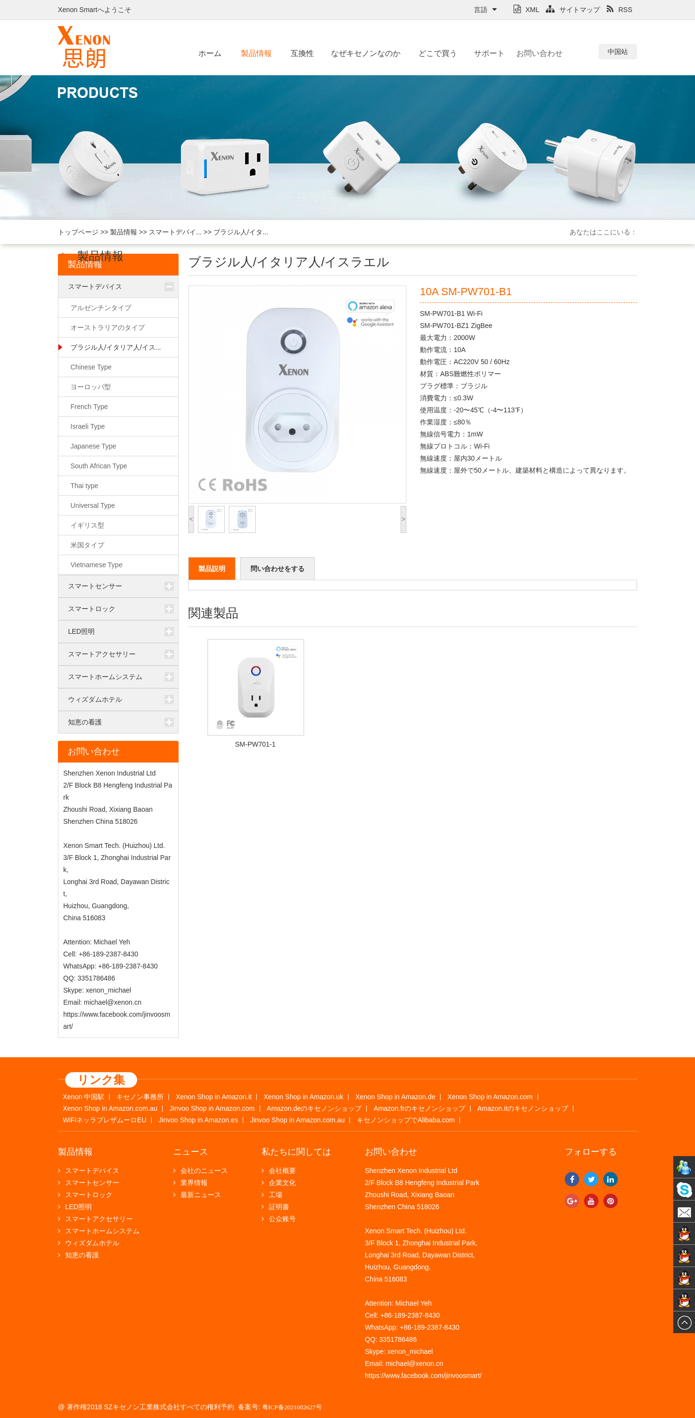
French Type (89, 406)
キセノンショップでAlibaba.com (406, 1120)
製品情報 (255, 53)
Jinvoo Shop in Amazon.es (198, 1120)
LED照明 (81, 631)
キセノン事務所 (140, 1097)
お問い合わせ (523, 53)
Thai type (84, 486)
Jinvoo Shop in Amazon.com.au (297, 1120)
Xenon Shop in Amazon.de (395, 1097)
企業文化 (279, 1182)
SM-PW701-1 (255, 744)
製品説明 (211, 569)
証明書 (275, 1207)
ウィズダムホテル (95, 699)
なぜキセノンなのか (359, 53)
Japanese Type (93, 446)
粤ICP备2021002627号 (292, 1407)
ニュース (190, 1152)
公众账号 (279, 1219)
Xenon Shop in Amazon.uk (303, 1097)
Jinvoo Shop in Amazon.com (212, 1108)
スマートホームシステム (105, 677)
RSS (619, 10)
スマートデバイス (95, 286)
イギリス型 (87, 525)
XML (527, 10)
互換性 (300, 53)
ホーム (210, 53)
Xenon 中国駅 (83, 1097)
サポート (480, 53)
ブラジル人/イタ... (240, 232)
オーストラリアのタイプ (107, 327)
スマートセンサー (95, 586)
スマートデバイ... (175, 232)
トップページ (78, 232)
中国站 (618, 51)
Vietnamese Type (96, 565)
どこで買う (431, 53)
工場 (272, 1195)
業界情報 (190, 1182)
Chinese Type (90, 367)
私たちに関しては (296, 1152)
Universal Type (92, 505)
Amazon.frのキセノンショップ (419, 1108)
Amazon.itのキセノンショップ (522, 1108)
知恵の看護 (85, 722)
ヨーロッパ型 (90, 387)
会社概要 (279, 1170)
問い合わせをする (277, 569)
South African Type (98, 466)
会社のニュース (200, 1170)
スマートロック (91, 609)
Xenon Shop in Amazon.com (490, 1097)
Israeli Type (87, 426)
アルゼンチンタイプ (100, 308)
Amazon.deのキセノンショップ (314, 1108)
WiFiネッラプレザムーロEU (104, 1120)
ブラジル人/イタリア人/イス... (115, 347)
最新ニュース (197, 1195)
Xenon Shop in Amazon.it (213, 1097)
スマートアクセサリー (102, 654)
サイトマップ (573, 10)
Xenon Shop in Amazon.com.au (110, 1108)
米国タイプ (87, 545)
